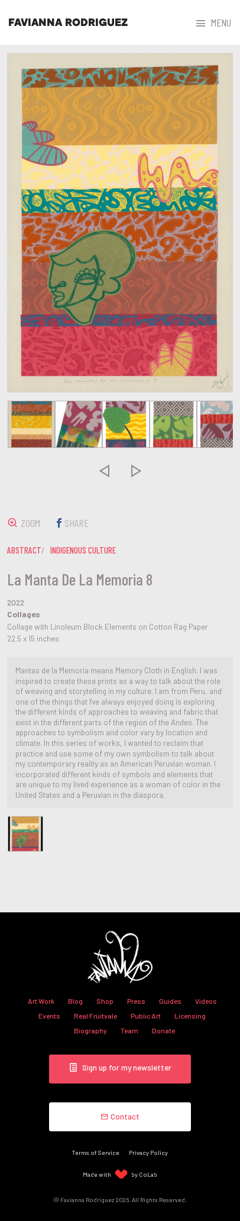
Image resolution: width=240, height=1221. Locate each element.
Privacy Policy (148, 1152)
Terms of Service (95, 1152)
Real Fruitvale (95, 1016)
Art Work (41, 1001)
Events (49, 1016)
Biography (90, 1030)
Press (136, 1001)
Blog (75, 1001)
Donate (163, 1030)
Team (129, 1030)
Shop (104, 1001)
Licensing (190, 1016)
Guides (170, 1001)
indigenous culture (83, 550)
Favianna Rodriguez (68, 22)
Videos (206, 1001)
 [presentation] (104, 471)
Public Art (146, 1016)
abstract (24, 550)
